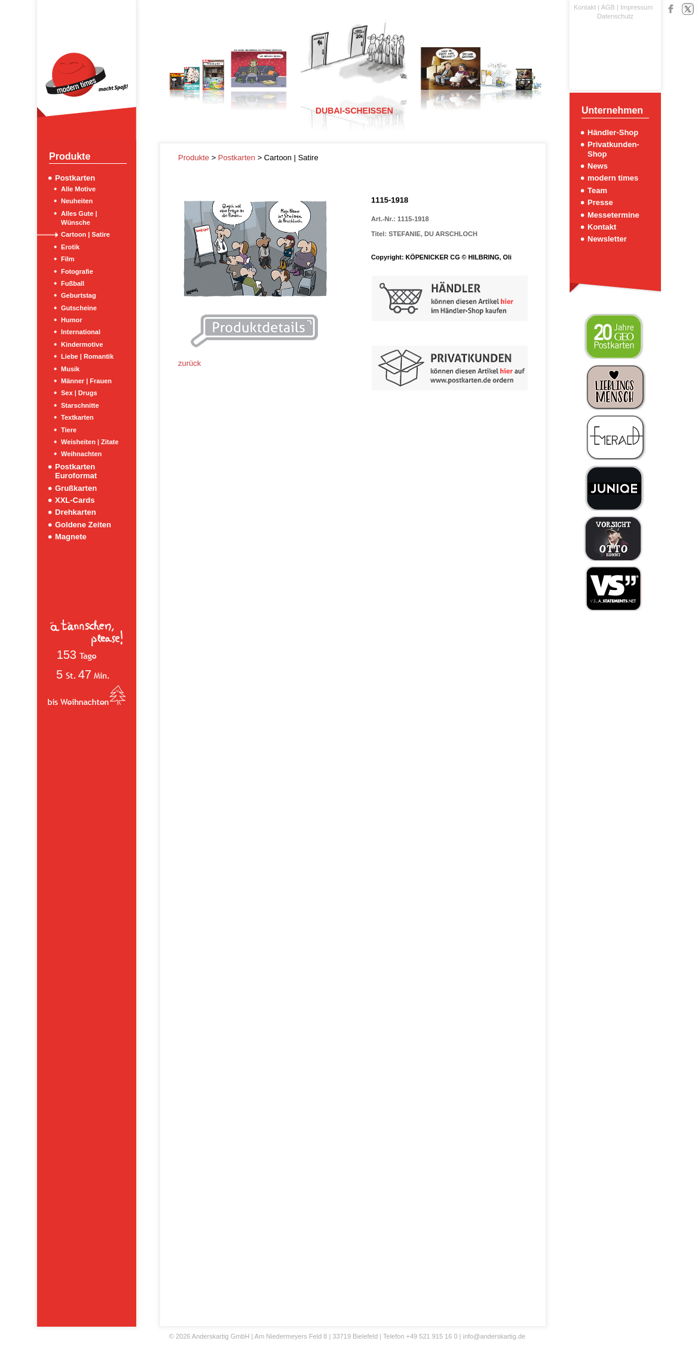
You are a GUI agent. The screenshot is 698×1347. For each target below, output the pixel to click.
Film (68, 258)
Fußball (72, 283)
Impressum (636, 7)
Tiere (68, 429)
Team (597, 190)
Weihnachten (81, 453)
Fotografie (77, 271)
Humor (71, 319)
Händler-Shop (612, 132)
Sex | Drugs (79, 392)
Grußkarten (76, 488)
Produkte (195, 157)
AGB (608, 7)
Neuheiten (77, 200)
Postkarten (75, 177)
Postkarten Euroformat (76, 471)
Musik (70, 368)
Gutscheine (79, 307)
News (597, 165)
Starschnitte (80, 405)
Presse (600, 202)
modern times (612, 177)
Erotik (70, 247)
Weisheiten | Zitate (89, 441)
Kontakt (585, 7)
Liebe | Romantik (87, 356)
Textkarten (77, 417)
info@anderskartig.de (494, 1336)
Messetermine (613, 214)
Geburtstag (78, 295)
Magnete (71, 536)
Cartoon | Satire (85, 234)
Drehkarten (75, 512)
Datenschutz (615, 16)
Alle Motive (78, 189)
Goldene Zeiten (83, 524)
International (80, 331)
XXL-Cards (74, 500)
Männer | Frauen (86, 380)
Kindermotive (82, 344)
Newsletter (607, 238)
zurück (189, 363)
